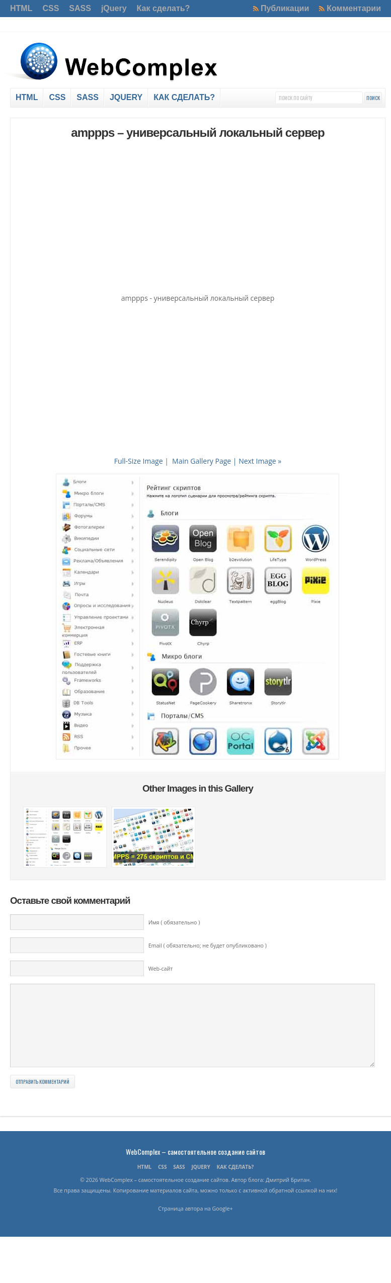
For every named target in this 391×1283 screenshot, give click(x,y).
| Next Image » (257, 461)
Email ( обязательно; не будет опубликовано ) (207, 945)
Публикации (285, 8)
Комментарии (354, 8)
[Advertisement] (197, 218)
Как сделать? (163, 8)
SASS (80, 8)
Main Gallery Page (201, 461)
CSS (50, 8)
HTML (21, 8)
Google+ (222, 1223)
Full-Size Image (138, 461)
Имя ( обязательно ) (174, 922)
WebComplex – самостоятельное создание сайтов (195, 1166)
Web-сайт (160, 968)
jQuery (114, 8)
